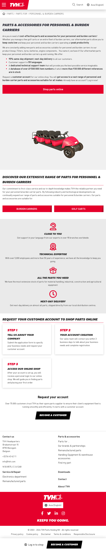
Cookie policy (32, 534)
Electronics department (14, 476)
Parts (10, 13)
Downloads (64, 471)
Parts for (21, 13)
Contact (62, 479)
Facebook (42, 513)
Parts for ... (63, 441)
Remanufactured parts (69, 450)
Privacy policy (17, 534)
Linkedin (56, 513)
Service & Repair (11, 471)
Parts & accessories (69, 436)
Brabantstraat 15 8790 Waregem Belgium (10, 447)
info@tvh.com (8, 461)
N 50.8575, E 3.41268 (11, 466)
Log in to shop (35, 544)
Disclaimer (46, 534)
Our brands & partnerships (71, 445)
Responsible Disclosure (84, 534)
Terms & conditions (62, 534)
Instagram (63, 513)
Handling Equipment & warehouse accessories (75, 456)
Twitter (49, 513)
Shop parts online (53, 89)
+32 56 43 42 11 (9, 456)
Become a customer (64, 545)
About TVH (64, 486)
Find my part (64, 462)
